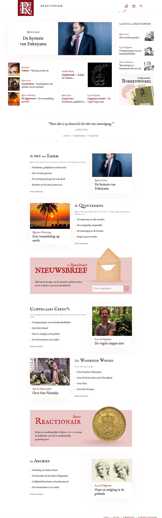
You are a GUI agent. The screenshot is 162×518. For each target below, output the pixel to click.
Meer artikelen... (37, 191)
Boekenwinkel (79, 136)
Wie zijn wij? (94, 136)
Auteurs (66, 136)
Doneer (70, 432)
